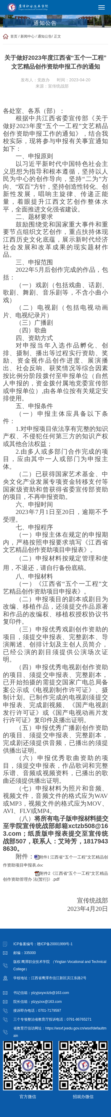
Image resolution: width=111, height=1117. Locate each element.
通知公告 (45, 36)
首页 (13, 36)
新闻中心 (27, 36)
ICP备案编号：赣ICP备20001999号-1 (43, 944)
